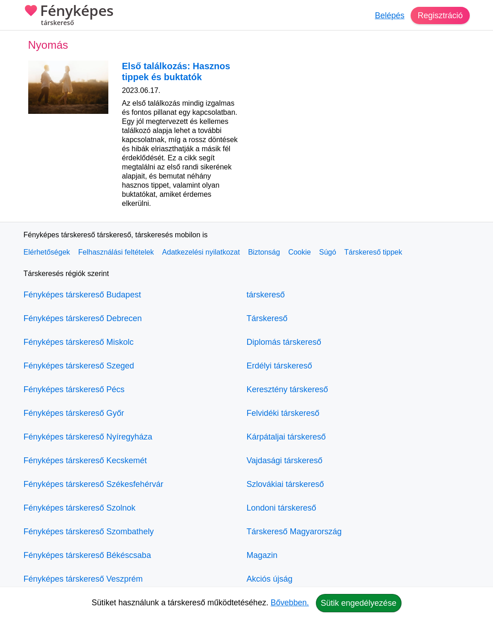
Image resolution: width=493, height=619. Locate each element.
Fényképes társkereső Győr (74, 413)
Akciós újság (270, 578)
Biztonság (264, 252)
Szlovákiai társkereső (285, 484)
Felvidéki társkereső (283, 413)
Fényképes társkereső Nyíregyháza (88, 436)
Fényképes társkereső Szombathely (89, 531)
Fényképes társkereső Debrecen (83, 318)
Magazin (262, 555)
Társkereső (267, 318)
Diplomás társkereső (284, 342)
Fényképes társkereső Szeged (79, 365)
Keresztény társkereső (287, 389)
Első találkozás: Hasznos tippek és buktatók (176, 71)
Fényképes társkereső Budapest (82, 294)
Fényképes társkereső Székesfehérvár (93, 484)
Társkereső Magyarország (294, 531)
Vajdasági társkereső (285, 460)
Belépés (389, 15)
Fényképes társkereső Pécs (74, 389)
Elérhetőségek (47, 252)
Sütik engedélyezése (358, 603)
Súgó (327, 252)
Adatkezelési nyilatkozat (201, 252)
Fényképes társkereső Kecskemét (85, 460)
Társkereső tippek (373, 252)
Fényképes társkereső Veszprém (83, 578)
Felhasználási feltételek (116, 252)
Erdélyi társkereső (279, 365)
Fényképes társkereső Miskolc (79, 342)
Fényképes (69, 16)
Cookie (299, 252)
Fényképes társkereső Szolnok (80, 507)
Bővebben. (290, 602)
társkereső (266, 294)
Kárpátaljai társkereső (286, 436)
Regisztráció (440, 15)
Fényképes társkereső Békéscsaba (87, 555)
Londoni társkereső (281, 507)
